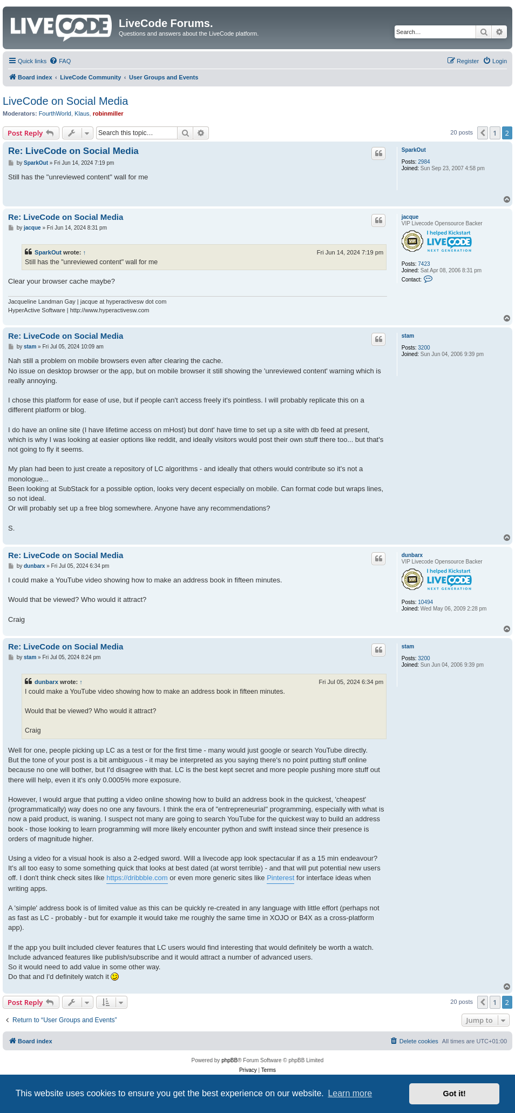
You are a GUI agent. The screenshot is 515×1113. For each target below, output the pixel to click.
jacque (410, 217)
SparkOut (414, 150)
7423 (424, 264)
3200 (424, 348)
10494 (425, 602)
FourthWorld (55, 113)
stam (408, 336)
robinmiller (108, 113)
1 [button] (495, 133)
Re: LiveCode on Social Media (73, 151)
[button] (482, 132)
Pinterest (280, 878)
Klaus (82, 113)
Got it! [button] (454, 1093)
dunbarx (412, 555)
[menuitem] (60, 61)
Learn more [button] (350, 1093)
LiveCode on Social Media (65, 101)
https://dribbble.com (136, 878)
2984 (424, 162)
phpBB (229, 1060)
